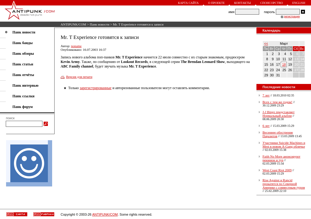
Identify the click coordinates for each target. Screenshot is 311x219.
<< (266, 43)
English (298, 3)
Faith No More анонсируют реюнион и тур (281, 158)
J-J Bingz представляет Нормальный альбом (279, 113)
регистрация (292, 16)
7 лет (266, 95)
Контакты (242, 3)
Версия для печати (79, 76)
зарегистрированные (96, 88)
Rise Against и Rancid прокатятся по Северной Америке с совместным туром (284, 183)
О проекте (216, 3)
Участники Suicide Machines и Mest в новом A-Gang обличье (284, 144)
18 (284, 64)
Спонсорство (271, 3)
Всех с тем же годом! (277, 102)
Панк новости (99, 24)
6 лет (266, 125)
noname (76, 46)
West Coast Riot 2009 (277, 170)
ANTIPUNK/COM (73, 24)
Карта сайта (188, 3)
